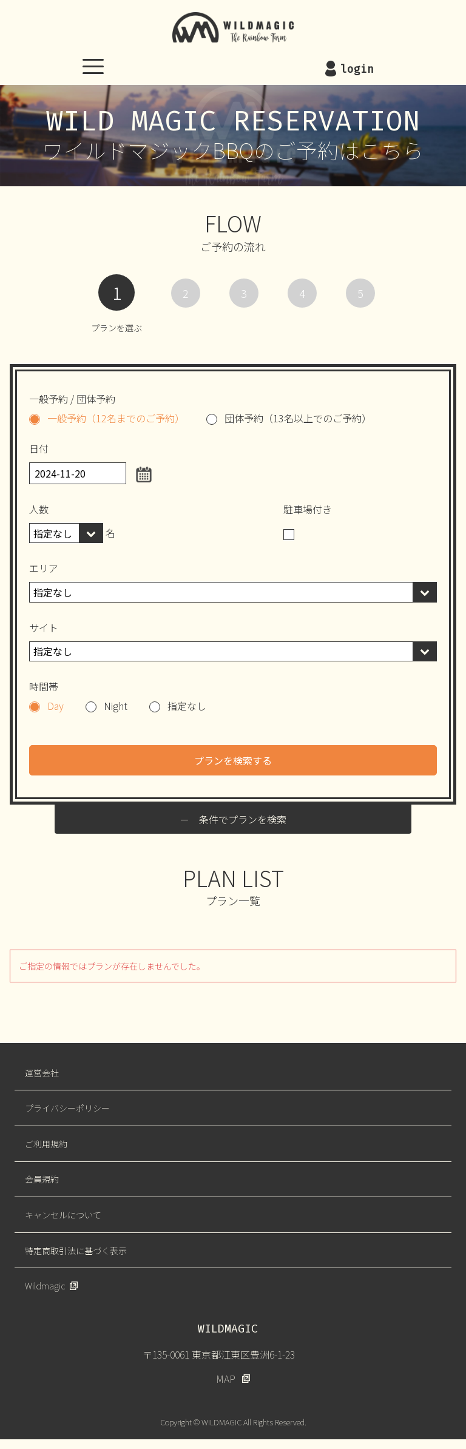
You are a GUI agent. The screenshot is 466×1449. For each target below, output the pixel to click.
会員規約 (42, 1179)
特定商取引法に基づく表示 (76, 1251)
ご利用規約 (46, 1144)
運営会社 (42, 1073)
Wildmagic (45, 1286)
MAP (225, 1378)
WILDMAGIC (233, 27)
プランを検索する (233, 760)
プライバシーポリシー (67, 1108)
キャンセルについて (63, 1215)
